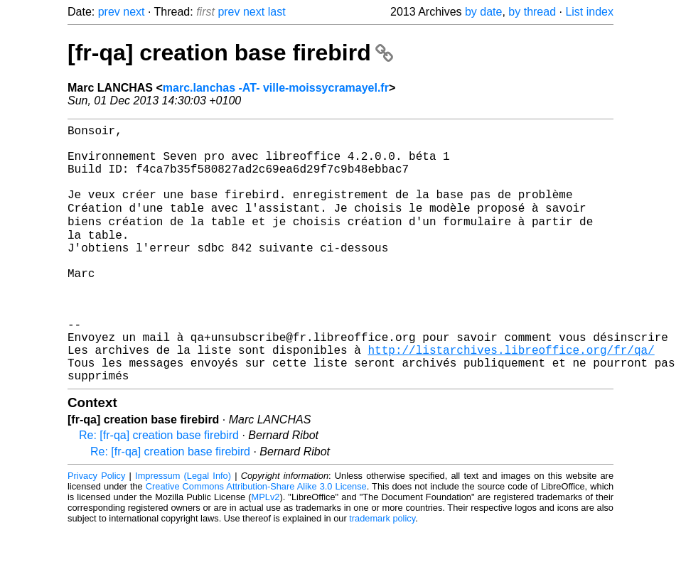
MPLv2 (266, 551)
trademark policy (382, 573)
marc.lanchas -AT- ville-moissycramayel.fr (276, 88)
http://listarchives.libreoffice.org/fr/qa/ (511, 398)
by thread (532, 12)
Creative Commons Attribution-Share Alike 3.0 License (256, 541)
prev (109, 12)
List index (589, 12)
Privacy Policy (96, 530)
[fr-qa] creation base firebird (230, 52)
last (277, 12)
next (133, 12)
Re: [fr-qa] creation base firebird (159, 490)
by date (483, 12)
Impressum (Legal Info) (183, 530)
